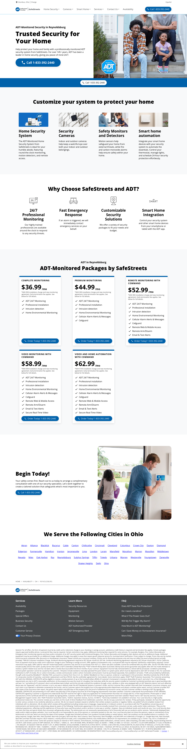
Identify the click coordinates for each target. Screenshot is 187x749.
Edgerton (22, 551)
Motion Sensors (76, 620)
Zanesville (164, 557)
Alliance (34, 545)
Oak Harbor (42, 557)
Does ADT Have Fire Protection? (137, 606)
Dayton (150, 545)
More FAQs (127, 635)
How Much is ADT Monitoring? (136, 625)
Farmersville (36, 551)
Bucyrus (56, 545)
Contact (164, 731)
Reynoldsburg (64, 557)
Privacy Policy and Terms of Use (27, 733)
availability (27, 581)
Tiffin (94, 557)
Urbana (113, 557)
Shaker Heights (85, 563)
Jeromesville (73, 551)
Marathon (127, 551)
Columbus (125, 545)
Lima (84, 551)
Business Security (24, 620)
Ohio (106, 563)
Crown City (138, 545)
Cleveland (112, 545)
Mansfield (114, 551)
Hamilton (49, 551)
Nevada (21, 557)
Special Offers (22, 616)
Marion (138, 551)
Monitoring (74, 616)
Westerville (136, 557)
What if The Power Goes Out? (136, 616)
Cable (66, 545)
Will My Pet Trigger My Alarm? (136, 620)
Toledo (103, 557)
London (93, 551)
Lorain (104, 551)
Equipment (74, 611)
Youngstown (150, 557)
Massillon (149, 551)
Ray (52, 557)
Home (18, 581)
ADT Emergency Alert (79, 630)
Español (168, 2)
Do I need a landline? (132, 611)
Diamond (161, 545)
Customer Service (24, 630)
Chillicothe (87, 545)
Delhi (98, 563)
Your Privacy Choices (28, 635)
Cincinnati (100, 545)
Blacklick (45, 545)
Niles (30, 557)
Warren (124, 557)
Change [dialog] (33, 2)
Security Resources (78, 606)
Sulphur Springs (81, 557)
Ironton (60, 551)
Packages (20, 611)
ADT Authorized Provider (80, 625)
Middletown (163, 551)
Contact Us (21, 625)
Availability (21, 606)
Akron (24, 545)
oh (36, 581)
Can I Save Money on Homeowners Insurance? (144, 630)
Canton (75, 545)
